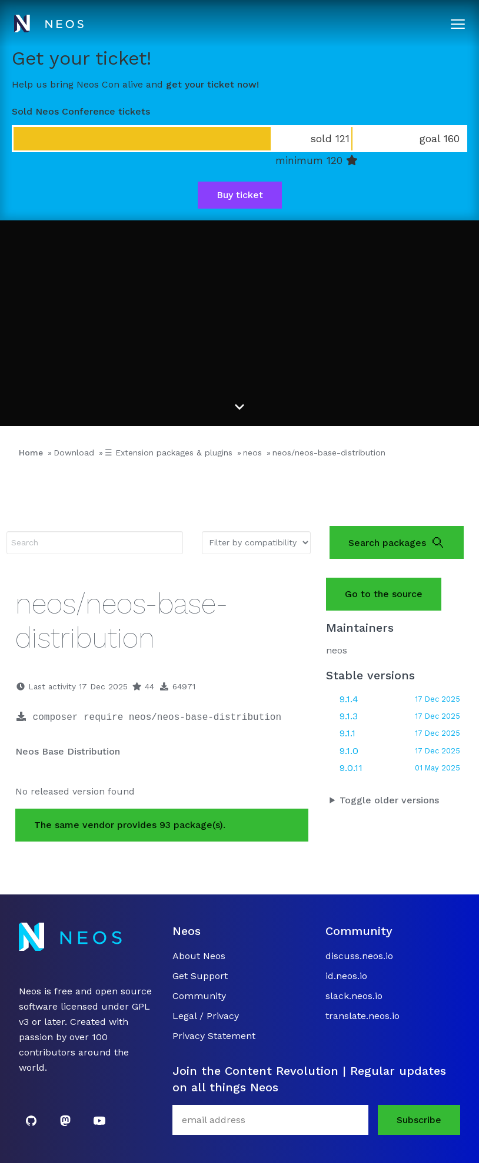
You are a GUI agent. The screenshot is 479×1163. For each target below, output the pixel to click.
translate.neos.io (362, 1015)
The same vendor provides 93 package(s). (129, 824)
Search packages (396, 542)
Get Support (200, 975)
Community (199, 995)
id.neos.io (346, 975)
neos (252, 452)
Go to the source (384, 593)
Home (31, 452)
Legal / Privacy (205, 1015)
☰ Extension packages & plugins (168, 452)
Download (74, 452)
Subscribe (419, 1119)
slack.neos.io (353, 995)
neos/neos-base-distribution (328, 452)
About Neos (198, 955)
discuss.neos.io (359, 955)
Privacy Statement (213, 1035)
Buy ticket (240, 194)
